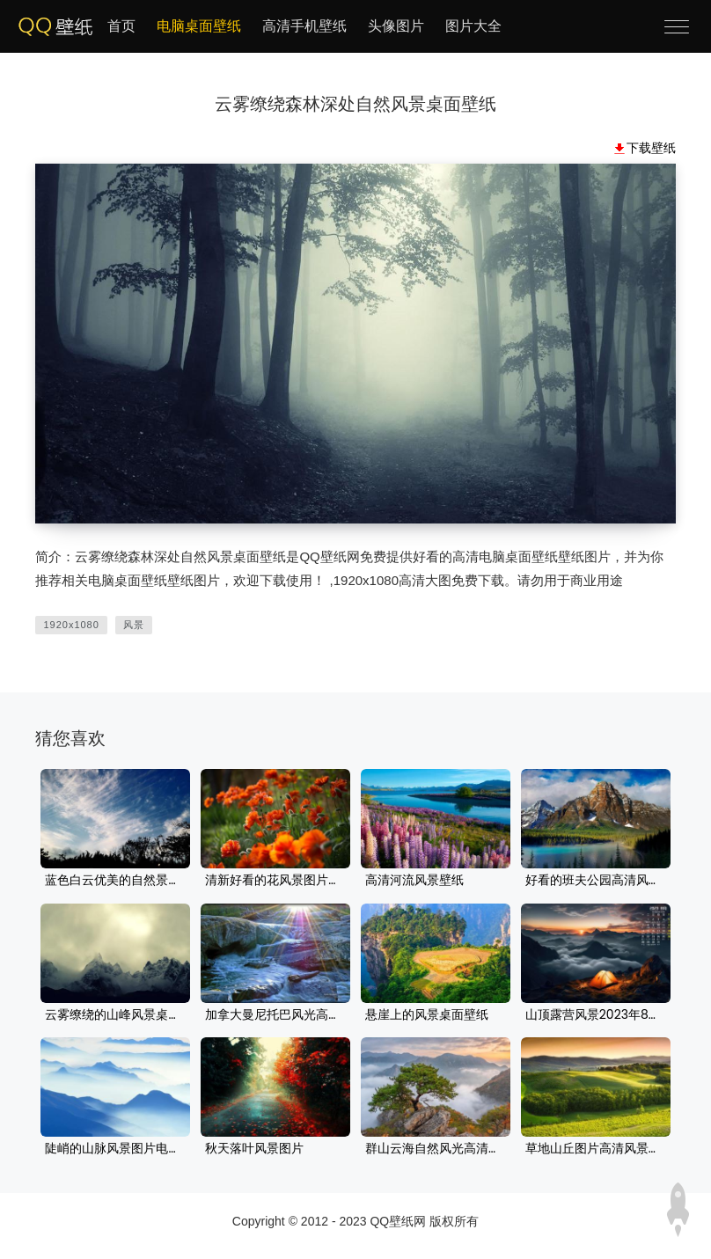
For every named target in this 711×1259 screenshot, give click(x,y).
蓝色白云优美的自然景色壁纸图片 (115, 881)
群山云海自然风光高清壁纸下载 (435, 1149)
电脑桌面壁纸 (199, 25)
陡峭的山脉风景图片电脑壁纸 (115, 1149)
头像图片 (396, 25)
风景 (133, 624)
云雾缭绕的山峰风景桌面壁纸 (115, 1015)
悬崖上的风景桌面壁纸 (426, 1015)
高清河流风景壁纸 (414, 881)
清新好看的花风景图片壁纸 (275, 881)
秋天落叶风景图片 (254, 1149)
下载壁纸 (651, 148)
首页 (121, 25)
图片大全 (473, 25)
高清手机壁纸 (304, 25)
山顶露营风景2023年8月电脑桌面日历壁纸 (595, 1015)
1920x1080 (71, 624)
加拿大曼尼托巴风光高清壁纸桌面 (275, 1015)
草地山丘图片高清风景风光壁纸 (595, 1149)
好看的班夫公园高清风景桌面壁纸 (595, 881)
